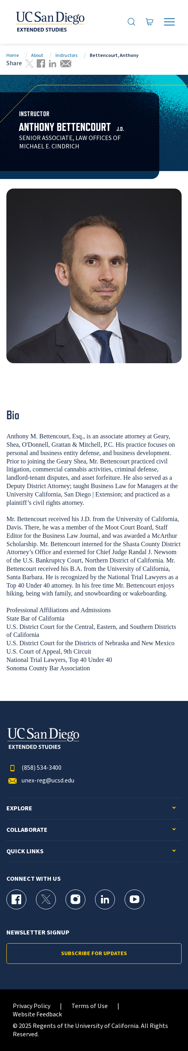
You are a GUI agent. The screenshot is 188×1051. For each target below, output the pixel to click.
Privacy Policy (31, 1006)
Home (12, 55)
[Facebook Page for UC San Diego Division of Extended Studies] (16, 899)
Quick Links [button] (25, 851)
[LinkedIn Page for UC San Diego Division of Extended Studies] (105, 899)
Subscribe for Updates (94, 954)
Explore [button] (19, 808)
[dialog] (164, 1027)
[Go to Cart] (150, 22)
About (37, 55)
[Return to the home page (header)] (49, 22)
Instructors (66, 55)
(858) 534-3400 (33, 768)
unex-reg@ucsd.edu (40, 781)
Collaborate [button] (26, 830)
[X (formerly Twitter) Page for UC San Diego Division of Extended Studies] (46, 899)
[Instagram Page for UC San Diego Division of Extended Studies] (75, 899)
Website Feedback (37, 1014)
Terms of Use (89, 1006)
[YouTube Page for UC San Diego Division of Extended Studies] (134, 899)
